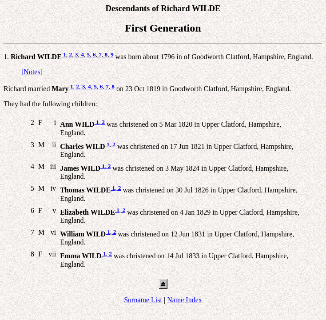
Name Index (184, 300)
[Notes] (32, 72)
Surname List (143, 300)
